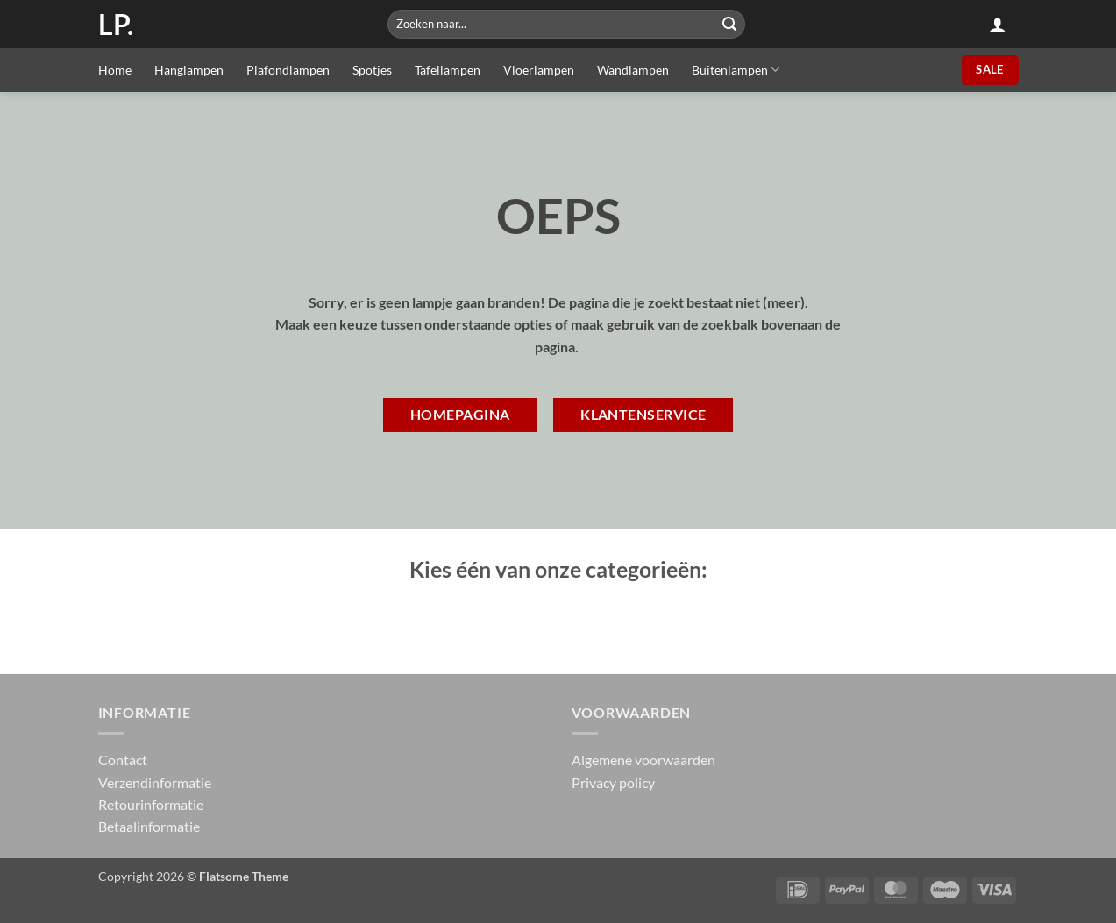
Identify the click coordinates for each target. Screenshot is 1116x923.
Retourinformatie (150, 804)
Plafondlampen (288, 69)
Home (115, 69)
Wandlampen (633, 69)
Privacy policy (613, 782)
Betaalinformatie (149, 826)
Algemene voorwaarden (643, 759)
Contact (122, 759)
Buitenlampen (735, 69)
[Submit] (729, 24)
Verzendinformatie (154, 782)
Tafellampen (447, 69)
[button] (997, 24)
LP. (115, 25)
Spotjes (372, 69)
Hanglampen (189, 69)
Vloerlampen (538, 69)
